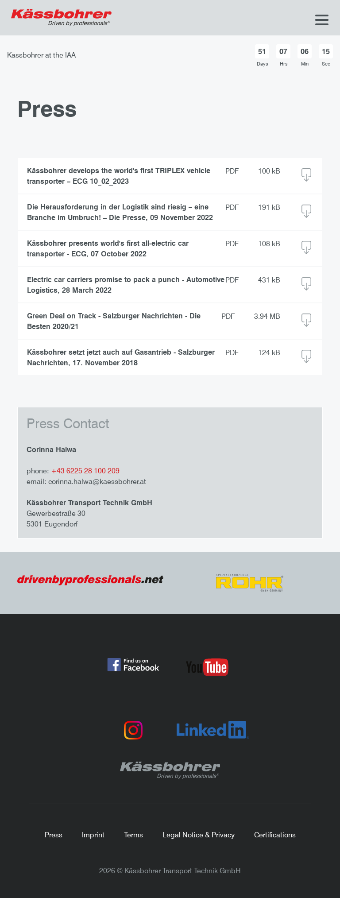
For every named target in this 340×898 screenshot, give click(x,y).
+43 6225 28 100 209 (85, 470)
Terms (133, 834)
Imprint (93, 834)
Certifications (275, 834)
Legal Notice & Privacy (198, 834)
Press (53, 834)
